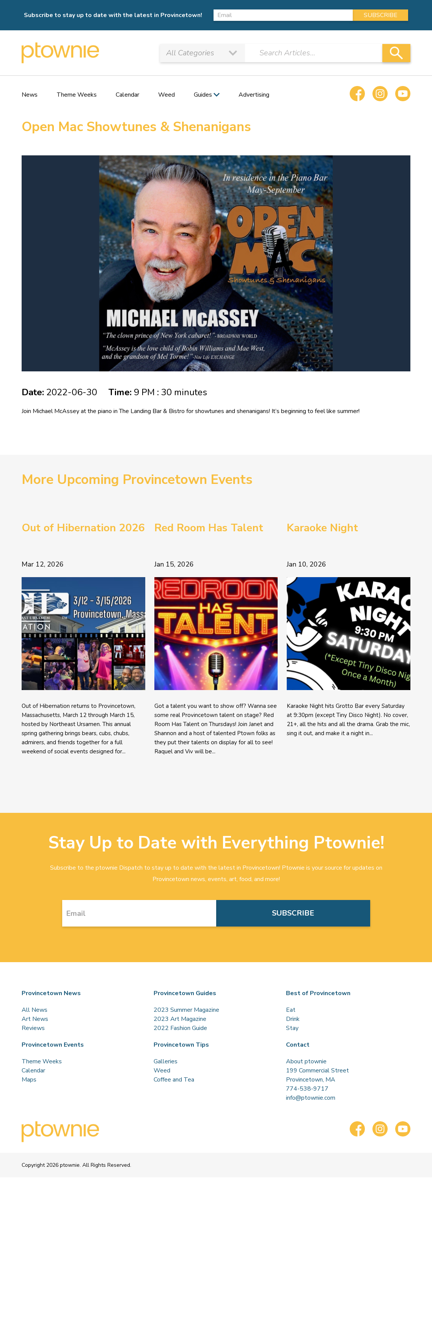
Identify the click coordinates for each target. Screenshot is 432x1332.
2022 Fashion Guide (180, 1028)
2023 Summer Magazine (186, 1010)
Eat (290, 1010)
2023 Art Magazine (180, 1019)
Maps (29, 1079)
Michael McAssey (56, 411)
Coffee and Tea (174, 1079)
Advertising (254, 95)
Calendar (127, 95)
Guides (203, 95)
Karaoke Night (322, 528)
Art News (35, 1019)
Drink (293, 1019)
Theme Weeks (77, 95)
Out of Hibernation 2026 (83, 528)
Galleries (166, 1061)
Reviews (33, 1028)
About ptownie (306, 1061)
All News (34, 1010)
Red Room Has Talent (208, 528)
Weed (166, 95)
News (30, 95)
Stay (292, 1028)
